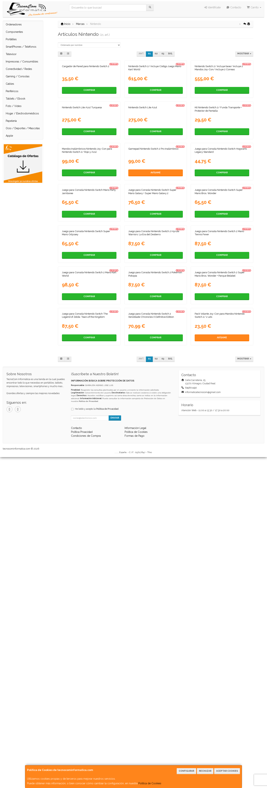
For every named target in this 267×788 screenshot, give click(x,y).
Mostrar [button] (244, 53)
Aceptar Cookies (227, 771)
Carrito (254, 7)
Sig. (170, 53)
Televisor (11, 54)
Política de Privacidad (88, 732)
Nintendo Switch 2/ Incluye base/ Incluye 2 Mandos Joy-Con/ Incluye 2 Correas (219, 115)
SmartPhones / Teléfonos (21, 46)
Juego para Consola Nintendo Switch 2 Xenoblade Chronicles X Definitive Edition (151, 646)
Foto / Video (14, 106)
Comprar (89, 137)
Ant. (141, 53)
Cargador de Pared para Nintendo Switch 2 (85, 113)
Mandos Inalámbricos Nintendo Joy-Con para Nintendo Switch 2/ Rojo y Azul (87, 292)
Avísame (156, 314)
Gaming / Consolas (17, 76)
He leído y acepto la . (97, 739)
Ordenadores (14, 24)
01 (149, 53)
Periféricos (12, 91)
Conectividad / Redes (19, 68)
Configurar (186, 771)
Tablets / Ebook (15, 98)
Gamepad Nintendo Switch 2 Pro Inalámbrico (153, 290)
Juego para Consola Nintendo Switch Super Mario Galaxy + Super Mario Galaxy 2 (152, 380)
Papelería (11, 120)
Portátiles (11, 39)
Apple (9, 135)
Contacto (233, 7)
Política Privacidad (82, 762)
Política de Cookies (149, 783)
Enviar (115, 748)
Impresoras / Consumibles (22, 61)
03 (162, 53)
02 (156, 53)
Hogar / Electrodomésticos (22, 113)
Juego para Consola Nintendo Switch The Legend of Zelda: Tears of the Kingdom (85, 646)
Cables (10, 83)
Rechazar (205, 771)
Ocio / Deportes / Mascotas (23, 128)
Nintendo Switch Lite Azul (142, 201)
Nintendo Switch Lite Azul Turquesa (82, 201)
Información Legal (135, 758)
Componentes (14, 31)
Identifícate (212, 7)
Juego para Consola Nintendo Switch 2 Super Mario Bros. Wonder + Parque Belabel (220, 557)
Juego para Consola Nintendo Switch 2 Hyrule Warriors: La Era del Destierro (153, 469)
